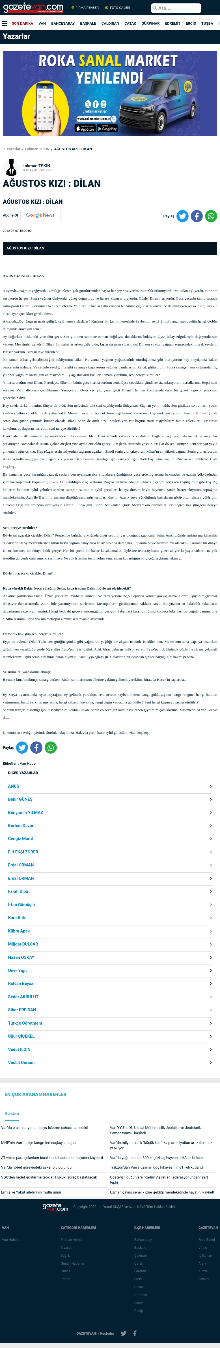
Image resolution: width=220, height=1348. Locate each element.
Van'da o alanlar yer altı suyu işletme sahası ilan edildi (44, 1128)
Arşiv (202, 1264)
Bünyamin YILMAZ (25, 813)
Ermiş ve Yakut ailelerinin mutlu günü (31, 1192)
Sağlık (65, 1256)
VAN (42, 23)
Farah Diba (18, 891)
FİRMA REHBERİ (85, 8)
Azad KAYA (137, 1207)
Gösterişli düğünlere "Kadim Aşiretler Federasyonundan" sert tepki (159, 1180)
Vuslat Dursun (21, 1063)
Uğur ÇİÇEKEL (21, 1036)
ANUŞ (13, 786)
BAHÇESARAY (63, 23)
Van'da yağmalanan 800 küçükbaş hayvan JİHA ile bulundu (157, 1158)
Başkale (140, 1248)
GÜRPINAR (150, 23)
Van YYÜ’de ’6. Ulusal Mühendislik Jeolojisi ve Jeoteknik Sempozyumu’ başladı (155, 1130)
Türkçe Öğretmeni (25, 1023)
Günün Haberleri (73, 1264)
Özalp (138, 1311)
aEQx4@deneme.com (37, 170)
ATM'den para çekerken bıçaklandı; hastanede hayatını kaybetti (52, 1158)
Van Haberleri (12, 1240)
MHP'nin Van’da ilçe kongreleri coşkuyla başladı (39, 1143)
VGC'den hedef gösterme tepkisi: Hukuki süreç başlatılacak (49, 1177)
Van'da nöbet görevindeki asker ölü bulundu (36, 1167)
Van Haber (29, 763)
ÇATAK (130, 23)
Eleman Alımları (73, 1240)
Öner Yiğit (17, 970)
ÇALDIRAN (110, 23)
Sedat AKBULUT (23, 997)
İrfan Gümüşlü (21, 905)
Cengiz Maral (20, 839)
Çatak (138, 1264)
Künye (203, 1271)
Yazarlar (13, 149)
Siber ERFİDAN (22, 1010)
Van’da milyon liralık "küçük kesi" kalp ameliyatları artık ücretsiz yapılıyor (161, 1145)
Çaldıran (140, 1256)
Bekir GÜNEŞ (20, 799)
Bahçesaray (143, 1240)
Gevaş (139, 1287)
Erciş (138, 1279)
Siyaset (66, 1248)
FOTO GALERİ (117, 8)
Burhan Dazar (21, 826)
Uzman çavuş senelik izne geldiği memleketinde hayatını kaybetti (162, 1192)
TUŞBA (207, 23)
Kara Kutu (17, 918)
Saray (138, 1303)
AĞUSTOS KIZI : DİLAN (72, 149)
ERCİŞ (191, 23)
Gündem (12, 1114)
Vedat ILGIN (19, 1050)
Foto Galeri (207, 1240)
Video (203, 1248)
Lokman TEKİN (36, 149)
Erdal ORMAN (21, 865)
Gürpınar (140, 1295)
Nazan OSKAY (21, 957)
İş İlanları (205, 1256)
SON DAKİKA (22, 23)
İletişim (204, 1279)
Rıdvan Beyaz (21, 984)
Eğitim (65, 1279)
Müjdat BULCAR (23, 944)
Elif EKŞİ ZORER (23, 852)
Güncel (66, 1271)
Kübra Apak (19, 931)
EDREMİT (172, 23)
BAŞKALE (88, 23)
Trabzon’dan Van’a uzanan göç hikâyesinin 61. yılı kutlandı (157, 1167)
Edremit (140, 1271)
